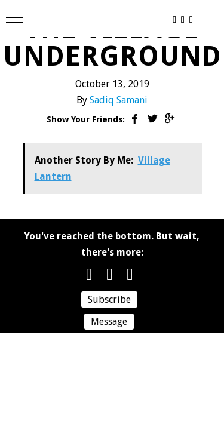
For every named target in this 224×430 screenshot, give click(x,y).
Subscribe (109, 299)
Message (109, 321)
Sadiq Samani (119, 100)
